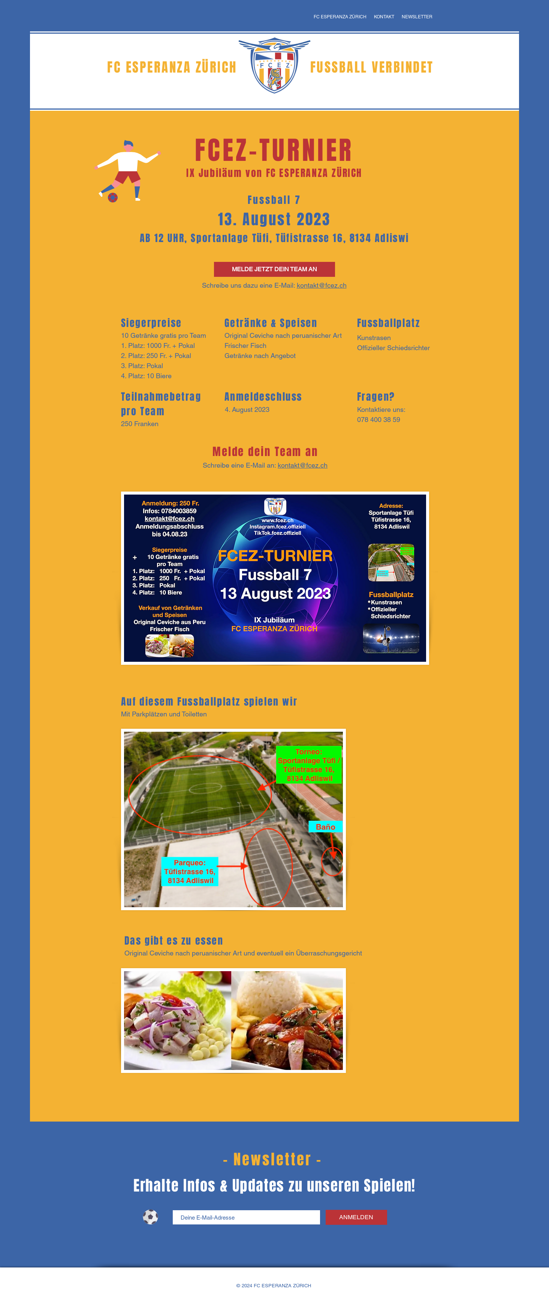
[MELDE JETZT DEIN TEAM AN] (274, 269)
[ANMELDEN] (356, 1217)
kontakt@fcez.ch (322, 285)
